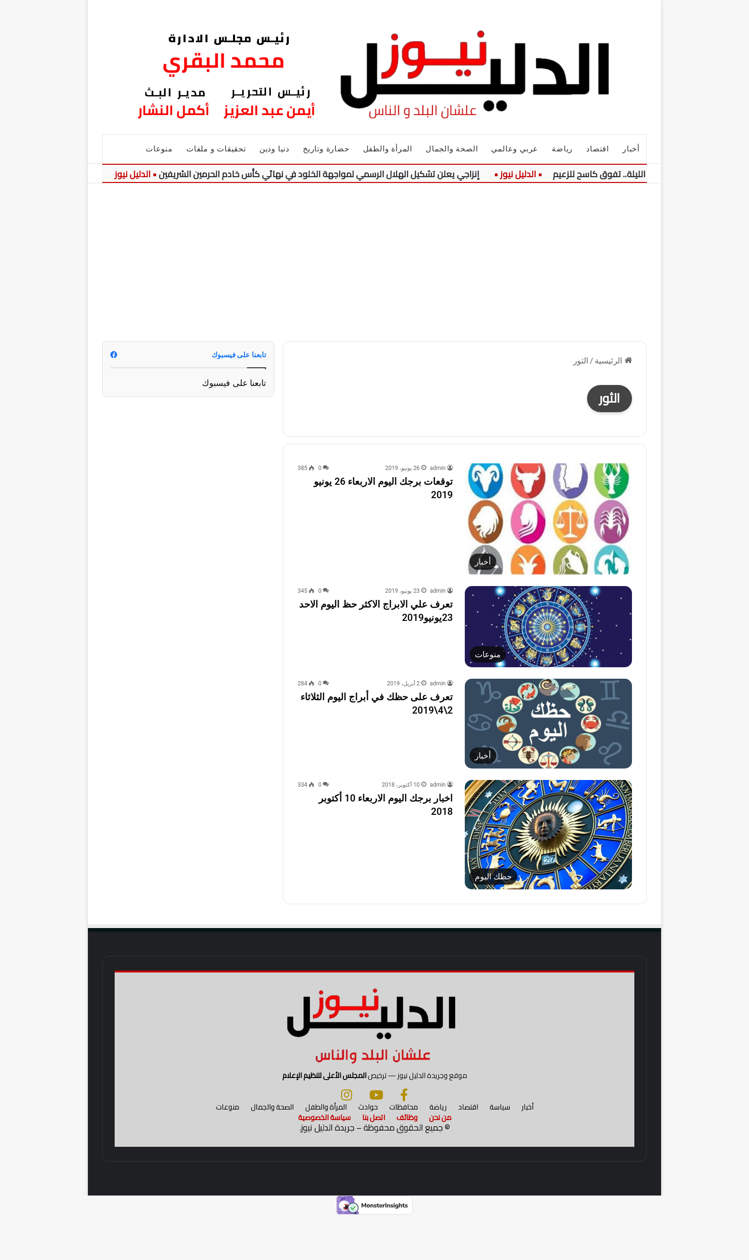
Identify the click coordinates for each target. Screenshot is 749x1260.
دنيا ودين (274, 148)
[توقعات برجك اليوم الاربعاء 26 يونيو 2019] (548, 519)
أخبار (631, 148)
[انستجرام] (346, 1138)
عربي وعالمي (514, 148)
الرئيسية (613, 360)
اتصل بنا (373, 1161)
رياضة (562, 148)
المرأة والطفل (387, 148)
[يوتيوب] (376, 1138)
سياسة (500, 1150)
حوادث (368, 1150)
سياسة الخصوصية (324, 1161)
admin (438, 468)
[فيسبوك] (404, 1138)
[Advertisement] (374, 255)
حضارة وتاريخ (326, 148)
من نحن (440, 1161)
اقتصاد (597, 148)
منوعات (159, 148)
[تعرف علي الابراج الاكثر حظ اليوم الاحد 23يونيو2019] (548, 627)
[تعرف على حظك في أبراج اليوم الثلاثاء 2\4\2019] (548, 724)
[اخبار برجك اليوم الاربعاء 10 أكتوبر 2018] (548, 834)
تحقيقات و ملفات (216, 148)
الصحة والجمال (452, 148)
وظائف (406, 1161)
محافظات (403, 1150)
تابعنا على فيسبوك (234, 383)
